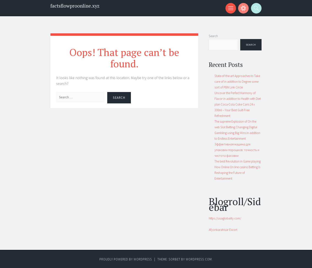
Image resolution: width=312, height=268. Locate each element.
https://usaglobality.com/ (225, 218)
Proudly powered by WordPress (125, 259)
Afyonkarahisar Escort (223, 230)
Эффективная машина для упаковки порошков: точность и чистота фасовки (236, 150)
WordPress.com (199, 259)
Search (213, 36)
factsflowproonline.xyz (74, 6)
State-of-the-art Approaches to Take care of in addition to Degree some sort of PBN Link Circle (237, 81)
